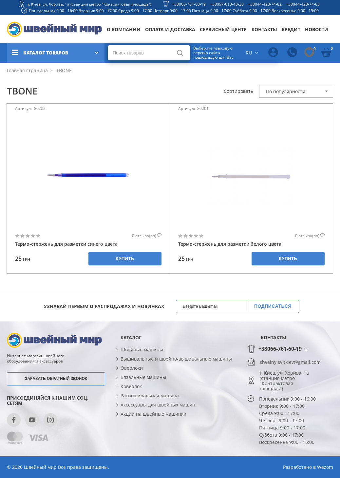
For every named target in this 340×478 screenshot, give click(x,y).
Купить (125, 258)
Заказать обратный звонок (56, 378)
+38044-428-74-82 (265, 4)
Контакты (264, 29)
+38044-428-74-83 (303, 4)
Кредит (291, 29)
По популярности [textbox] (285, 91)
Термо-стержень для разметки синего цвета (66, 244)
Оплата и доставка (170, 29)
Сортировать (238, 91)
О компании (124, 29)
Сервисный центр (223, 29)
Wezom (325, 467)
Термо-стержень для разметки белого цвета (229, 244)
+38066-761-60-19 (189, 4)
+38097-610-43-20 (227, 4)
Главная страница (27, 70)
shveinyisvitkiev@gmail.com (290, 362)
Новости (316, 29)
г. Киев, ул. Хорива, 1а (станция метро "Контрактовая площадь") (89, 4)
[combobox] (296, 91)
